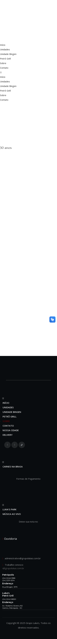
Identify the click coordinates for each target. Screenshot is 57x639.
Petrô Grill (5, 58)
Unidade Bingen (8, 54)
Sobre (3, 63)
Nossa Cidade (11, 430)
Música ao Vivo (12, 513)
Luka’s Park (9, 509)
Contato (4, 67)
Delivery (7, 434)
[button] (28, 72)
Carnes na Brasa (13, 466)
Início (2, 44)
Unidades (5, 49)
